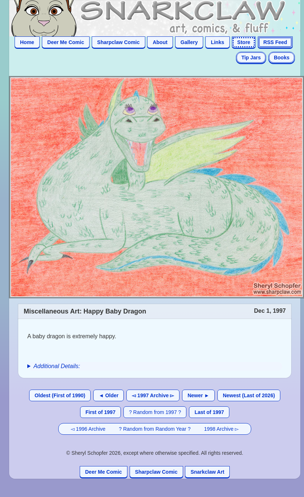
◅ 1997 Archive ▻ (153, 395)
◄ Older (108, 395)
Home (27, 42)
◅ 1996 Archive (88, 429)
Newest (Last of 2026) (249, 395)
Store (243, 42)
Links (217, 42)
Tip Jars (251, 57)
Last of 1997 (209, 412)
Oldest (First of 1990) (60, 395)
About (160, 42)
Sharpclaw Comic (118, 42)
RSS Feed (275, 42)
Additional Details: (56, 366)
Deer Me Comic (65, 42)
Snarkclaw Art (207, 472)
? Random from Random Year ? (155, 429)
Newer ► (198, 395)
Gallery (189, 42)
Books (281, 57)
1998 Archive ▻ (221, 429)
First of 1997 (100, 412)
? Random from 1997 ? (155, 412)
